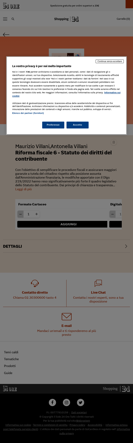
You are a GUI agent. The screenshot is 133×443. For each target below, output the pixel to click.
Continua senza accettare (109, 61)
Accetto (77, 125)
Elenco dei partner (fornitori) (28, 113)
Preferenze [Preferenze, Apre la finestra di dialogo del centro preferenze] (53, 125)
